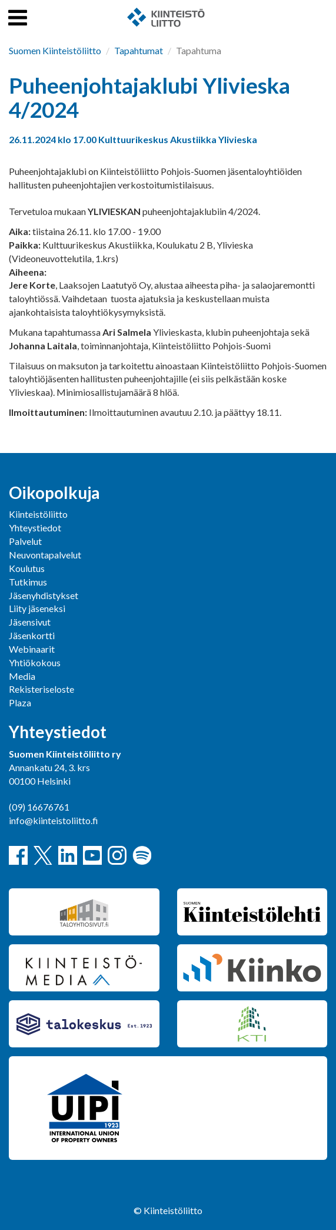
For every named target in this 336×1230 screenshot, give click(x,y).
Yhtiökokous (35, 662)
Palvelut (25, 541)
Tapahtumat (138, 50)
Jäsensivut (30, 621)
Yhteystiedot (35, 527)
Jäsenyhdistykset (43, 595)
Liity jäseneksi (37, 608)
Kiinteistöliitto (38, 514)
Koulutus (27, 568)
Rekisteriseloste (41, 689)
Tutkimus (28, 581)
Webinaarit (32, 648)
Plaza (20, 702)
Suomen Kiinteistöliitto (55, 50)
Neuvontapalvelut (45, 554)
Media (22, 676)
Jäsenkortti (32, 635)
